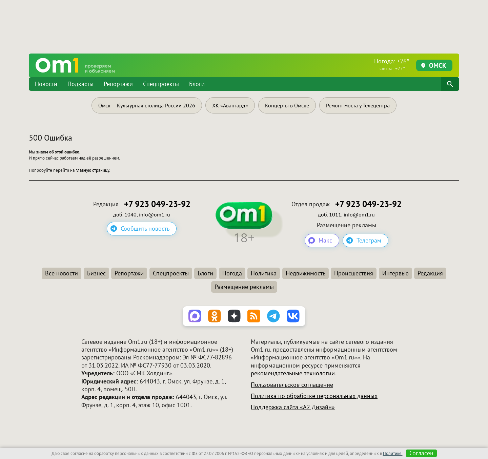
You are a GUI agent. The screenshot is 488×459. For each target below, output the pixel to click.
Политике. (393, 453)
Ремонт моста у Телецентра (358, 105)
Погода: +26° (391, 64)
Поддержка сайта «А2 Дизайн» (293, 407)
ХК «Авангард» (230, 105)
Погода (232, 273)
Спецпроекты (161, 84)
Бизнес (96, 273)
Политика (264, 273)
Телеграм (369, 240)
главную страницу (92, 170)
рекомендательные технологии (293, 373)
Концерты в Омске (287, 105)
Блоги (197, 84)
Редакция (430, 273)
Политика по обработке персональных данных (314, 396)
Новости (46, 84)
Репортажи (118, 84)
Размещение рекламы (244, 287)
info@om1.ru (154, 214)
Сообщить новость (145, 228)
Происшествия (353, 273)
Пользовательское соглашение (292, 385)
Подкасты (80, 84)
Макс (325, 240)
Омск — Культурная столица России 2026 (146, 105)
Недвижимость (305, 273)
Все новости (61, 273)
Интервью (395, 273)
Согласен (421, 453)
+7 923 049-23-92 (157, 204)
